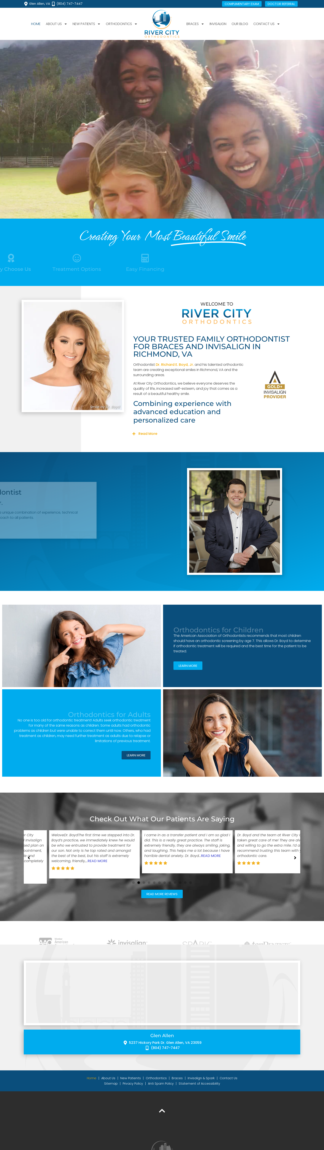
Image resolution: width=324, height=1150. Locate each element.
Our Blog (240, 23)
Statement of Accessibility (199, 1087)
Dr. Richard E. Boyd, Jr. (175, 364)
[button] (216, 433)
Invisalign (218, 23)
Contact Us (266, 24)
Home (36, 23)
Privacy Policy (133, 1087)
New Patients (87, 24)
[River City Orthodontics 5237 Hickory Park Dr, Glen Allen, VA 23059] (162, 996)
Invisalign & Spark (201, 1081)
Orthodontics (122, 24)
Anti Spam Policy (161, 1087)
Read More (147, 433)
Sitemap (111, 1087)
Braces (195, 24)
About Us (56, 24)
